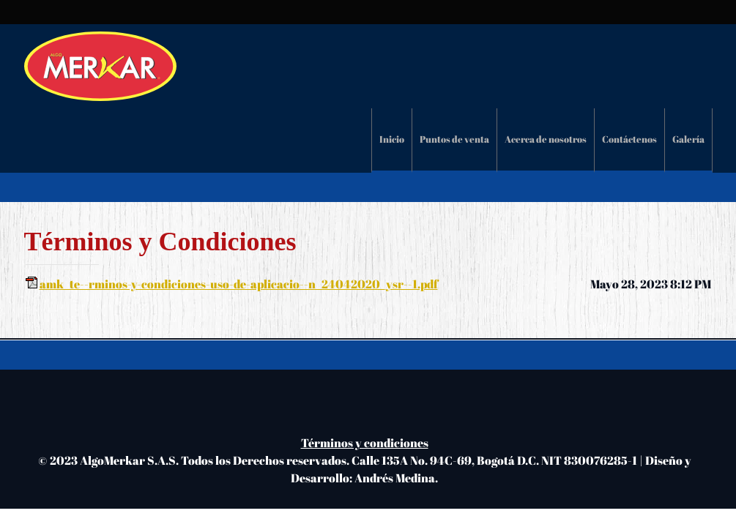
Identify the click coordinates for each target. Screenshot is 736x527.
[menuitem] (391, 140)
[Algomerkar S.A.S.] (100, 66)
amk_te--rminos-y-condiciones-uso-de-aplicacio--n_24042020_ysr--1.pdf (239, 284)
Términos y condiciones (364, 443)
